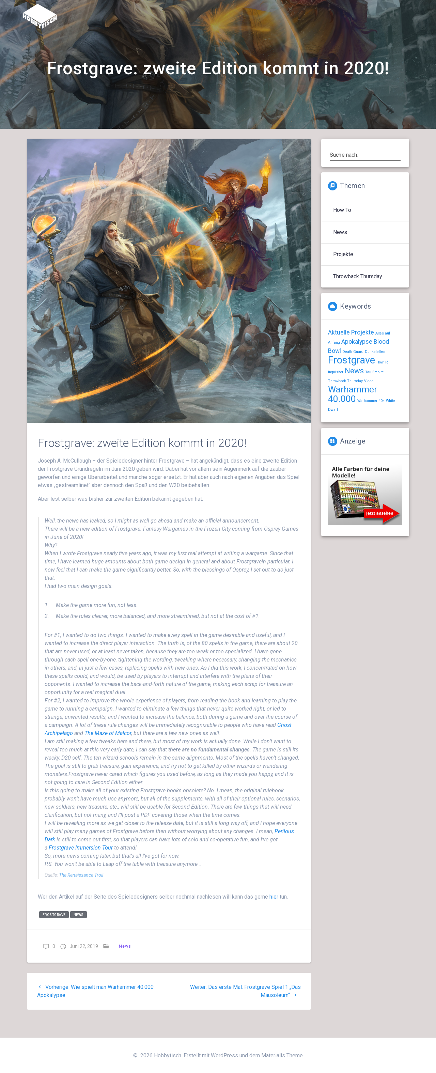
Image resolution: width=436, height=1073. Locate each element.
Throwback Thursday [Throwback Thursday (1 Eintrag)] (345, 398)
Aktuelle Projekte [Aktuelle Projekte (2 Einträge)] (351, 349)
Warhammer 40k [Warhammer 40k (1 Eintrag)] (371, 418)
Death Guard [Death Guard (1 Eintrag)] (352, 369)
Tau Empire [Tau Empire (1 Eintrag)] (374, 389)
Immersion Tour (81, 865)
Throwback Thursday (357, 294)
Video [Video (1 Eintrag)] (368, 398)
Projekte (343, 271)
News (79, 932)
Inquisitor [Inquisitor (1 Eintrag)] (335, 389)
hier (274, 914)
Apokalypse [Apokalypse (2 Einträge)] (356, 359)
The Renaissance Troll (81, 892)
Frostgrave (54, 932)
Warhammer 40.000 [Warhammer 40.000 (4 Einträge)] (352, 411)
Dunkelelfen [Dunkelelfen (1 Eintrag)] (375, 369)
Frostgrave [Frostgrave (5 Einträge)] (351, 377)
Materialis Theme (282, 1055)
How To (342, 227)
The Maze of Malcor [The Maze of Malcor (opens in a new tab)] (107, 750)
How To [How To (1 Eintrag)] (382, 379)
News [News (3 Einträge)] (354, 388)
